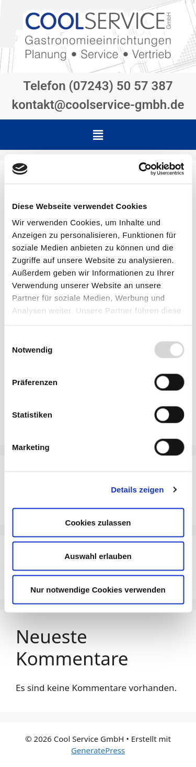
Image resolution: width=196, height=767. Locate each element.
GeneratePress (98, 750)
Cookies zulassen (98, 522)
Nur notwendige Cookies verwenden (97, 589)
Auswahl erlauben (97, 555)
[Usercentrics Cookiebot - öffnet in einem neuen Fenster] (139, 169)
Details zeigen (137, 489)
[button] (98, 135)
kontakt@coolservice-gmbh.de (98, 104)
